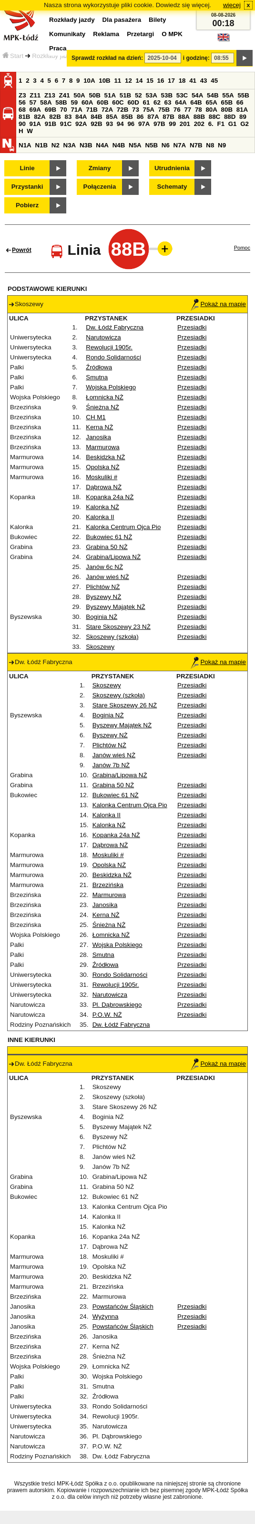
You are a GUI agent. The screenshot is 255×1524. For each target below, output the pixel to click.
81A (242, 109)
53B (167, 95)
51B (125, 95)
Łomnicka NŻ (104, 397)
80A (211, 109)
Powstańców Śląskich (122, 1306)
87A (153, 116)
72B (122, 109)
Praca (57, 48)
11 (117, 80)
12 (128, 80)
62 (157, 102)
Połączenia (99, 186)
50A (79, 95)
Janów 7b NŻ (111, 765)
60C (117, 102)
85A (111, 116)
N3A (69, 145)
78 (198, 109)
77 (187, 109)
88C (214, 116)
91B (50, 123)
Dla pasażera (122, 19)
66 (240, 102)
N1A (25, 145)
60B (102, 102)
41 (192, 80)
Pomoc (242, 248)
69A (35, 109)
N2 (55, 145)
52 (138, 95)
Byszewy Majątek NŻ (115, 606)
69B (50, 109)
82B (55, 116)
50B (94, 95)
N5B (151, 145)
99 (172, 123)
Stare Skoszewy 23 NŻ (118, 626)
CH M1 (95, 417)
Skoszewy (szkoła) (112, 636)
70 (63, 109)
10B (104, 80)
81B (24, 116)
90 (22, 123)
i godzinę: (196, 58)
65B (227, 102)
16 (160, 80)
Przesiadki (191, 327)
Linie (27, 168)
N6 (166, 145)
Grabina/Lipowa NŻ (113, 556)
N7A (179, 145)
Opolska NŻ (102, 467)
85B (127, 116)
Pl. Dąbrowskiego (117, 1004)
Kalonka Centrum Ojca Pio (123, 527)
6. (211, 123)
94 (120, 123)
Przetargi (140, 34)
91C (65, 123)
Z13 (49, 95)
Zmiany (100, 168)
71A (76, 109)
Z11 (35, 95)
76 (177, 109)
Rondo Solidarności (113, 357)
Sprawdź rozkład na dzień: (107, 58)
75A (148, 109)
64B (196, 102)
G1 (232, 123)
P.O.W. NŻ (107, 1014)
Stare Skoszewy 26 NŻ (124, 705)
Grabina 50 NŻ (106, 546)
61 (146, 102)
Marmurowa (102, 447)
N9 (222, 145)
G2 (244, 123)
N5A (135, 145)
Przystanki (27, 186)
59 (74, 102)
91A (35, 123)
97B (159, 123)
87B (168, 116)
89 (242, 116)
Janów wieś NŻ (107, 576)
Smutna (97, 377)
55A (228, 95)
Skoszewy (100, 646)
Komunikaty (67, 34)
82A (39, 116)
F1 (220, 123)
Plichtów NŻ (103, 586)
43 (203, 80)
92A (81, 123)
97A (144, 123)
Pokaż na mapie (218, 304)
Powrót (21, 250)
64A (180, 102)
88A (183, 116)
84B (96, 116)
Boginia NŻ (101, 616)
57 (33, 102)
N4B (118, 145)
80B (227, 109)
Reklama (106, 34)
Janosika (98, 437)
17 (171, 80)
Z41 (64, 95)
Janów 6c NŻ (104, 566)
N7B (196, 145)
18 (182, 80)
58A (45, 102)
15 (149, 80)
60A (87, 102)
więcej (232, 5)
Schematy (172, 186)
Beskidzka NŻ (105, 457)
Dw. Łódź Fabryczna (114, 327)
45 (214, 80)
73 (135, 109)
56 (22, 102)
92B (96, 123)
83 (67, 116)
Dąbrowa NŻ (104, 487)
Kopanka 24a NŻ (109, 497)
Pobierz (27, 205)
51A (110, 95)
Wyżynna (105, 1316)
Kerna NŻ (99, 427)
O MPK (172, 34)
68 (22, 109)
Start (12, 55)
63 (168, 102)
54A (197, 95)
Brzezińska (107, 884)
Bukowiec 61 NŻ (109, 536)
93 (109, 123)
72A (107, 109)
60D (133, 102)
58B (61, 102)
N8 (210, 145)
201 (185, 123)
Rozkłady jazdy (53, 55)
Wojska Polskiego (111, 387)
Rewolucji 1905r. (109, 347)
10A (89, 80)
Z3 (22, 95)
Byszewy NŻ (103, 596)
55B (243, 95)
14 (139, 80)
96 (130, 123)
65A (211, 102)
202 (199, 123)
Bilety (157, 19)
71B (92, 109)
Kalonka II (100, 517)
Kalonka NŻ (102, 507)
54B (212, 95)
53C (182, 95)
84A (81, 116)
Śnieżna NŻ (102, 407)
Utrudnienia (172, 168)
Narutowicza (103, 337)
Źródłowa (99, 367)
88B (199, 116)
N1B (41, 145)
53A (151, 95)
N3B (86, 145)
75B (164, 109)
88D (229, 116)
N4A (102, 145)
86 (140, 116)
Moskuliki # (101, 477)
